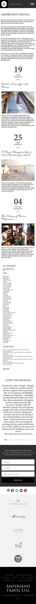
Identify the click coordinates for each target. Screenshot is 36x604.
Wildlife (6, 309)
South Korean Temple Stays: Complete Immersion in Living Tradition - (19, 360)
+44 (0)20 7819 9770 (15, 4)
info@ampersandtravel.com (11, 595)
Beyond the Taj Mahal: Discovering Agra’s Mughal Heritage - (19, 357)
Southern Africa (8, 268)
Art (4, 281)
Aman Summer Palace (9, 330)
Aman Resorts (7, 332)
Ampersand (6, 336)
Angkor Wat (6, 286)
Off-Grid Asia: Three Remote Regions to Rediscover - (19, 350)
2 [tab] (5, 439)
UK (4, 270)
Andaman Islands (8, 323)
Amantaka (6, 278)
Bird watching (7, 318)
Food (5, 339)
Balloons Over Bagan (9, 312)
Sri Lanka (6, 313)
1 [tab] (3, 439)
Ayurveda (6, 311)
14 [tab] (28, 439)
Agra (5, 331)
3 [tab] (7, 439)
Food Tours (7, 285)
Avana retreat (7, 301)
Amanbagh (6, 303)
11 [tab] (22, 439)
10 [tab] (20, 439)
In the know (7, 284)
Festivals (6, 326)
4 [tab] (9, 439)
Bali (4, 293)
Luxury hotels (7, 315)
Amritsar (6, 276)
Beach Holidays (8, 335)
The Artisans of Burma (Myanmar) (14, 217)
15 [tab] (30, 439)
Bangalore (6, 334)
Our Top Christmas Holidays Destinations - (19, 363)
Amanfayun (6, 340)
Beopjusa (6, 307)
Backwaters (6, 338)
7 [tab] (15, 439)
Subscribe (18, 480)
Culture (6, 308)
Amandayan (7, 320)
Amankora (6, 316)
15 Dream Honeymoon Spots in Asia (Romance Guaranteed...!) (17, 153)
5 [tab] (11, 439)
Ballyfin (5, 277)
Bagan (5, 324)
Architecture (7, 299)
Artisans (6, 288)
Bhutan (6, 319)
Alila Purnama (7, 327)
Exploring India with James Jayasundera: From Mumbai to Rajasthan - (19, 354)
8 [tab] (17, 439)
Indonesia (6, 328)
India (5, 342)
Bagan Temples (7, 322)
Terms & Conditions (25, 580)
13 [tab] (26, 439)
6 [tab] (13, 439)
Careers (15, 578)
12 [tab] (24, 439)
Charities (30, 578)
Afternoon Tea (7, 297)
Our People (9, 575)
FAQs (22, 578)
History (6, 304)
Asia (5, 305)
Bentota (5, 292)
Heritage (6, 291)
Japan (5, 295)
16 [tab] (32, 439)
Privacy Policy (9, 580)
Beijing (5, 300)
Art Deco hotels (7, 289)
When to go (7, 282)
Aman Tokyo (7, 280)
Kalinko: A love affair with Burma (15, 85)
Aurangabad (7, 296)
